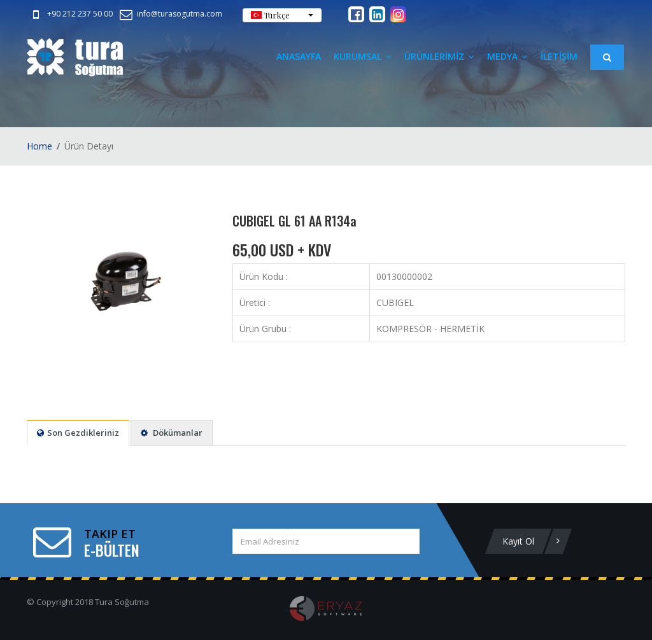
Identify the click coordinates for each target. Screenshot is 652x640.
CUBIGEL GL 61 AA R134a (294, 220)
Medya (507, 56)
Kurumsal (363, 56)
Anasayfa (298, 56)
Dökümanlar (171, 432)
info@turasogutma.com (170, 13)
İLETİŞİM (559, 56)
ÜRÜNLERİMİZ (439, 56)
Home (39, 146)
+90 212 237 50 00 (70, 13)
